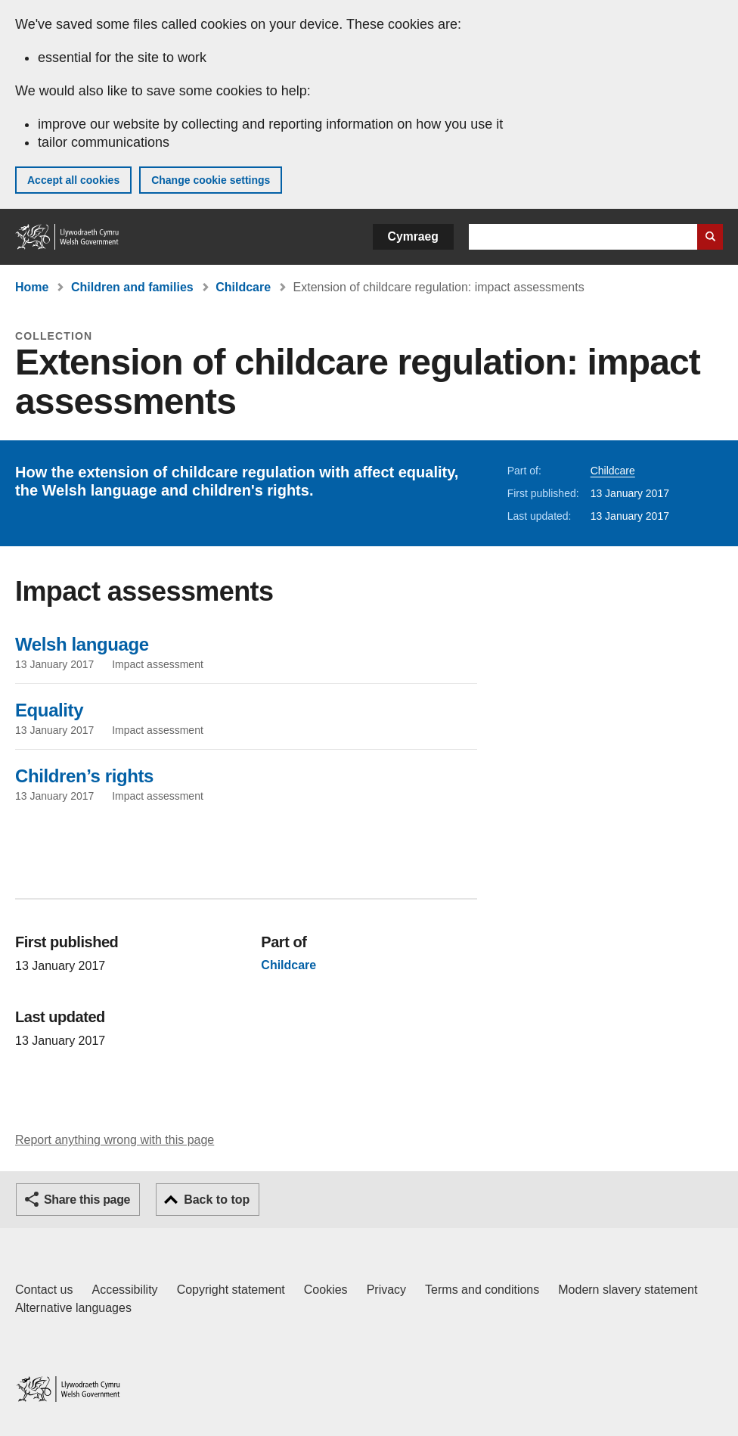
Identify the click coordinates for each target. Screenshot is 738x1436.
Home (31, 287)
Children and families (132, 287)
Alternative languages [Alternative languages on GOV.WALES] (73, 1307)
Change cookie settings (210, 180)
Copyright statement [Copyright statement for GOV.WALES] (231, 1289)
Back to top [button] (217, 1199)
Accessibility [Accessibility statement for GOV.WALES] (124, 1289)
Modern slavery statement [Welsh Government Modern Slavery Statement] (627, 1289)
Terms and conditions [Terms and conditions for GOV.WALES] (482, 1289)
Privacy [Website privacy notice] (386, 1289)
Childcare (243, 287)
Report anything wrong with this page (114, 1139)
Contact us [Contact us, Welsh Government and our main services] (44, 1289)
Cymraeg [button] (413, 236)
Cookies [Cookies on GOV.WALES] (326, 1289)
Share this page (87, 1199)
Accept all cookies (73, 180)
